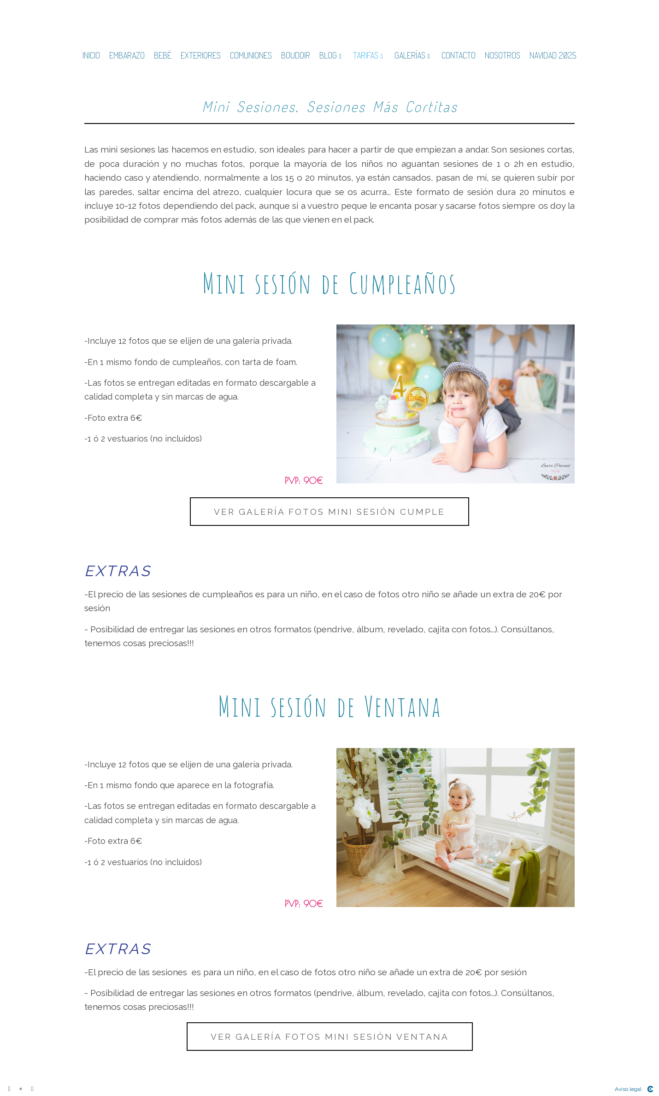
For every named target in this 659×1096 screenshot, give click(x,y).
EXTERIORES (201, 55)
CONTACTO (458, 55)
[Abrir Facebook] (9, 1089)
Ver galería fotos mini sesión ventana (330, 1036)
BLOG (328, 55)
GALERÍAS (409, 55)
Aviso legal (628, 1089)
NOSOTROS (502, 55)
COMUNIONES (251, 55)
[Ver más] (20, 1089)
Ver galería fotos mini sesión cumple (329, 512)
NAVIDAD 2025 (553, 55)
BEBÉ (162, 55)
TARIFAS (365, 55)
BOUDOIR (295, 55)
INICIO (91, 55)
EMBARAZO (127, 55)
